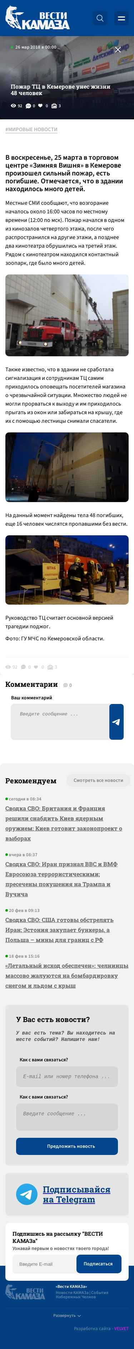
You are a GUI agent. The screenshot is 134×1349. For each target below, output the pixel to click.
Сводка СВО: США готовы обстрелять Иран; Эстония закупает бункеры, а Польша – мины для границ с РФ (59, 929)
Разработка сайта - (101, 1328)
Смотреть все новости (98, 780)
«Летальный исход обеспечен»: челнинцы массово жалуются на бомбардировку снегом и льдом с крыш (66, 975)
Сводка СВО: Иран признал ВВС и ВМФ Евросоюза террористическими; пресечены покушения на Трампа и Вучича (61, 879)
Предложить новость (71, 1146)
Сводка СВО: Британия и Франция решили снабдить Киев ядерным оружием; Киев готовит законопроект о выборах (63, 823)
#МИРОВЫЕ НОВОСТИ (31, 129)
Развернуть (67, 1316)
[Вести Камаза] (37, 18)
